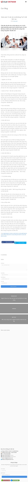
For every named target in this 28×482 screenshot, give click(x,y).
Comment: (2, 263)
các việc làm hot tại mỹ (16, 233)
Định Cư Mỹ (15, 21)
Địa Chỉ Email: (3, 472)
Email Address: (3, 277)
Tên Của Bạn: (3, 468)
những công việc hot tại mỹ (9, 234)
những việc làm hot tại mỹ (19, 234)
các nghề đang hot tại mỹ (7, 233)
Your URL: (2, 281)
